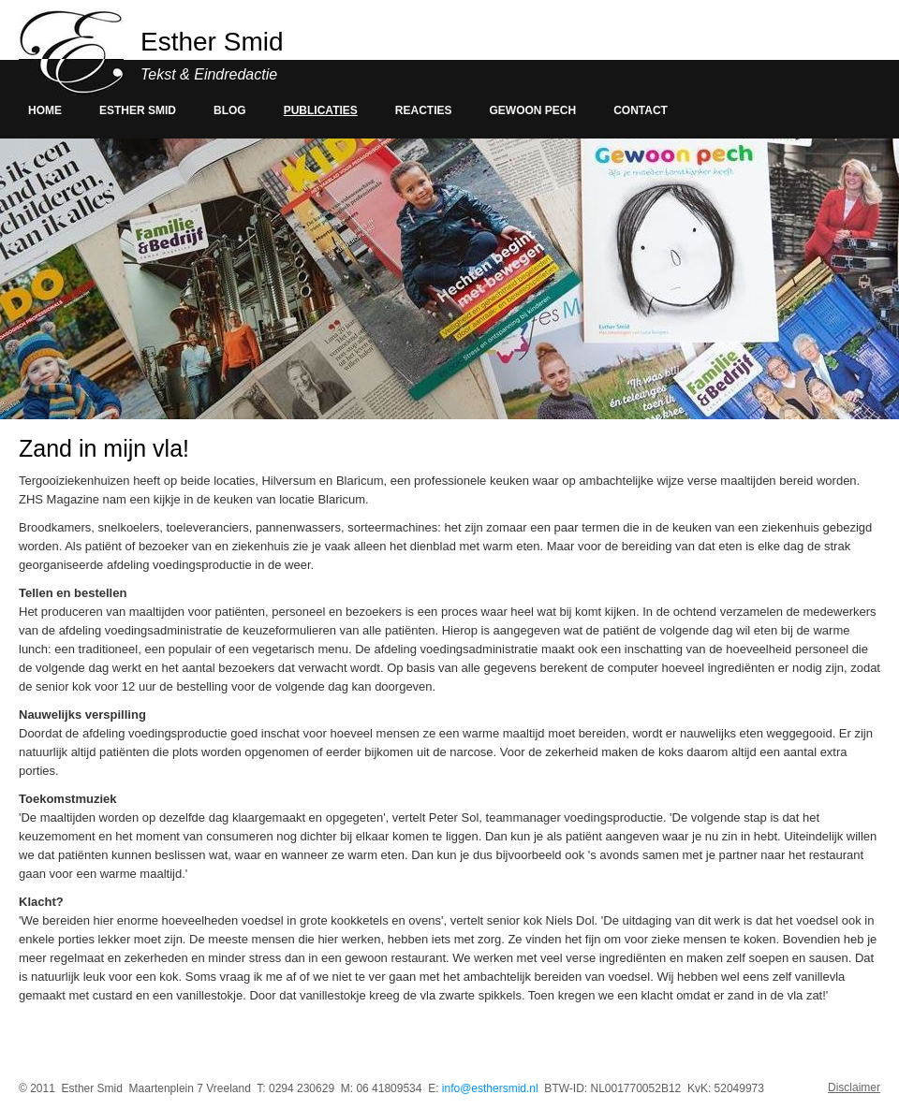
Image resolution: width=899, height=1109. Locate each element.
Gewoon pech (533, 110)
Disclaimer (854, 1088)
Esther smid (137, 110)
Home (45, 110)
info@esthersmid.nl (490, 1088)
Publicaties (321, 110)
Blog (230, 110)
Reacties (423, 110)
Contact (640, 110)
